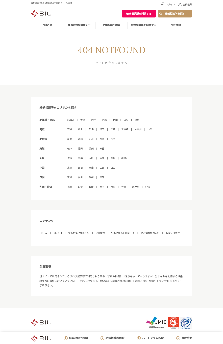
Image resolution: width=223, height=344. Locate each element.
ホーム (43, 233)
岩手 (93, 119)
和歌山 (124, 158)
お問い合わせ (173, 233)
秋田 (115, 119)
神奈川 (138, 129)
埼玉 (102, 129)
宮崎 (123, 187)
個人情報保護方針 (150, 233)
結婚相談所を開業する (138, 13)
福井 (102, 139)
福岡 (69, 187)
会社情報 (176, 25)
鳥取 (69, 167)
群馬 (91, 129)
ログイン (170, 4)
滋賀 (69, 158)
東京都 (124, 129)
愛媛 (91, 177)
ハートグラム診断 (153, 338)
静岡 (80, 148)
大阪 (91, 158)
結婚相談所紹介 (115, 338)
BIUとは (58, 233)
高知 (102, 177)
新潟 (69, 139)
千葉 (113, 129)
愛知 (91, 148)
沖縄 (147, 187)
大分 (113, 187)
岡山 (91, 167)
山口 (113, 167)
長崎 (91, 187)
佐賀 (80, 187)
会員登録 (187, 4)
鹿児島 (135, 187)
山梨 (150, 129)
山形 (126, 119)
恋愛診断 (186, 338)
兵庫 (102, 158)
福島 (137, 119)
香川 (80, 177)
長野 (113, 139)
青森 (82, 119)
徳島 (69, 177)
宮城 (104, 119)
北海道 (70, 119)
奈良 (113, 158)
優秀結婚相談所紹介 (79, 25)
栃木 (80, 129)
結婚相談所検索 (78, 338)
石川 (91, 139)
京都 (80, 158)
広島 (102, 167)
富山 (80, 139)
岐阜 (69, 148)
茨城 (69, 129)
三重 (102, 148)
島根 (80, 167)
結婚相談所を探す (175, 13)
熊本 (102, 187)
